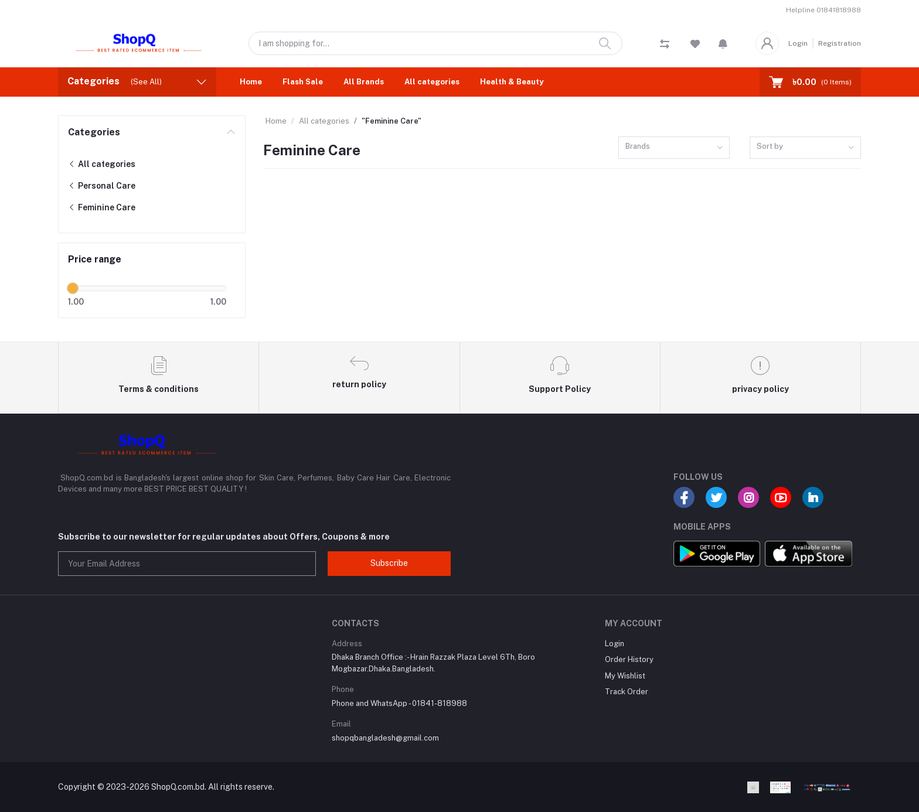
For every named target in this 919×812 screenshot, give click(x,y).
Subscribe (389, 563)
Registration (839, 43)
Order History (629, 659)
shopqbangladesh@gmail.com (385, 737)
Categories (94, 132)
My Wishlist (625, 675)
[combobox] (674, 148)
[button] (723, 43)
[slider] (73, 288)
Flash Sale (302, 81)
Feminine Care (101, 207)
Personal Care (101, 185)
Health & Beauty (511, 81)
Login (798, 43)
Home (251, 81)
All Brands (363, 81)
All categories (432, 81)
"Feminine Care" (391, 121)
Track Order (626, 691)
